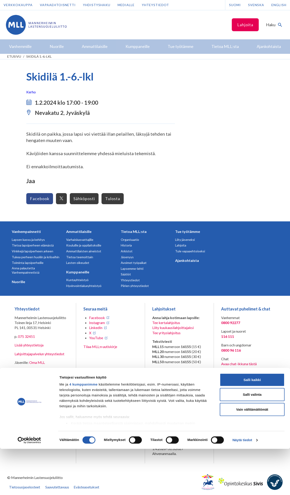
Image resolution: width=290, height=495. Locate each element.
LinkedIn (95, 327)
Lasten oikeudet (77, 263)
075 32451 (26, 336)
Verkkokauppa (18, 5)
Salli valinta (252, 441)
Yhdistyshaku (96, 5)
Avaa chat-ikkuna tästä (239, 364)
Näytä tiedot (242, 486)
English (278, 5)
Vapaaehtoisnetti (58, 5)
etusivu (14, 56)
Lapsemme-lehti (132, 268)
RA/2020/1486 (164, 413)
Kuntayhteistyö (77, 280)
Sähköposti (84, 198)
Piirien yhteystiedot (135, 286)
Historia (126, 245)
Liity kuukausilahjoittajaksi (173, 327)
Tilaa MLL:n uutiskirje (100, 346)
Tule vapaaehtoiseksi (190, 251)
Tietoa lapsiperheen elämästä (33, 245)
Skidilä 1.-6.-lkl (39, 56)
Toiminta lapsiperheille (28, 263)
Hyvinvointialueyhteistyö (84, 286)
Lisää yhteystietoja (29, 345)
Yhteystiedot (155, 5)
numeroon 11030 (165, 380)
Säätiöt (126, 274)
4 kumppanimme (83, 430)
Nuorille (18, 281)
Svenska (256, 5)
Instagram (97, 322)
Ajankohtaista (187, 260)
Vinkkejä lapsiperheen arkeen (32, 251)
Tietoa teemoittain (79, 257)
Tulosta (112, 198)
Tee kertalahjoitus (166, 322)
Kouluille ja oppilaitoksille (83, 245)
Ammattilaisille (79, 231)
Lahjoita (245, 24)
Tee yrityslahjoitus (166, 333)
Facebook (39, 198)
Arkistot (127, 251)
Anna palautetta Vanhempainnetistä (25, 270)
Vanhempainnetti (26, 231)
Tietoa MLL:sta (134, 231)
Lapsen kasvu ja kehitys (28, 240)
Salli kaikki (252, 426)
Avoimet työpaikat (134, 263)
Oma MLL (37, 362)
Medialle (126, 5)
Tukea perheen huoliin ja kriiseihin (35, 257)
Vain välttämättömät (252, 455)
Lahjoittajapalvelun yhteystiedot (39, 354)
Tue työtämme (187, 231)
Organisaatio (130, 240)
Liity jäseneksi (185, 240)
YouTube (96, 338)
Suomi (235, 5)
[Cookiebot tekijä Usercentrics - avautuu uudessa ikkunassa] (29, 486)
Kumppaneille (77, 272)
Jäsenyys (127, 257)
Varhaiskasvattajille (79, 240)
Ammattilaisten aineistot (83, 251)
